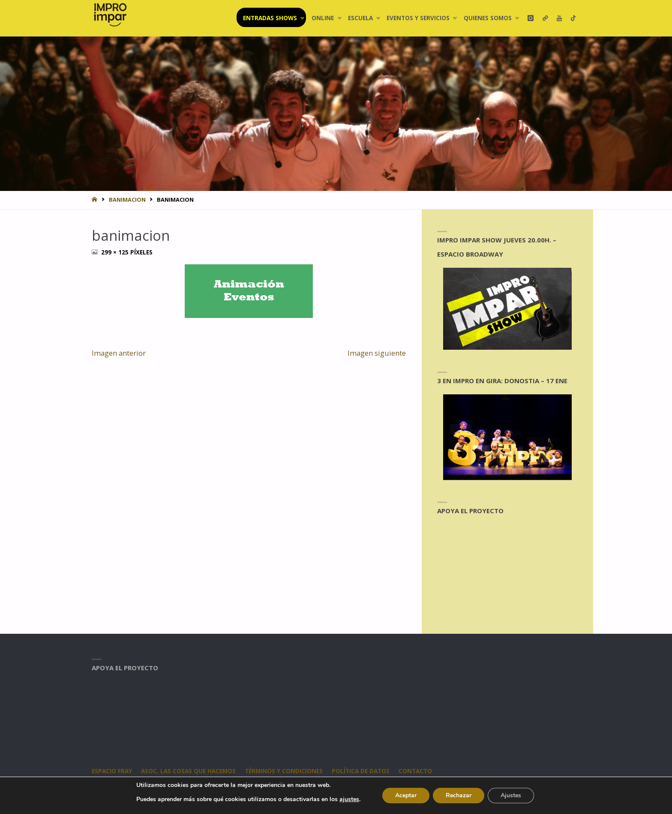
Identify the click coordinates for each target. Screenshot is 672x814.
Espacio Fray (112, 771)
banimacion (127, 199)
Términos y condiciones (284, 771)
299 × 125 (115, 252)
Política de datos (361, 771)
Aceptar (406, 795)
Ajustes (511, 795)
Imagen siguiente (377, 353)
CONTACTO (415, 771)
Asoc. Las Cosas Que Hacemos (188, 771)
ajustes (349, 799)
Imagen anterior (119, 353)
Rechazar (458, 795)
